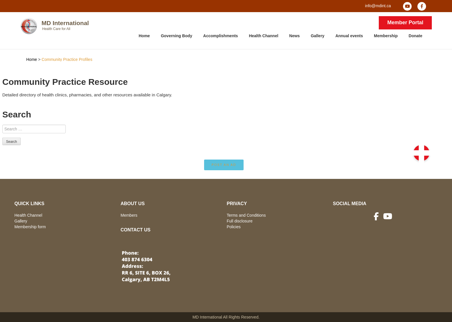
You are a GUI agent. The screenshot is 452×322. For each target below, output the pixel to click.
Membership (386, 35)
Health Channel (263, 35)
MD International (65, 23)
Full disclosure (240, 221)
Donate (415, 35)
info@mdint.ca (378, 5)
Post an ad (224, 164)
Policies (234, 226)
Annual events (349, 35)
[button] (421, 153)
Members (128, 215)
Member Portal (405, 22)
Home (144, 35)
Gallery (317, 35)
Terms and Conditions (246, 215)
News (294, 35)
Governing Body (176, 35)
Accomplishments (220, 35)
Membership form (30, 226)
